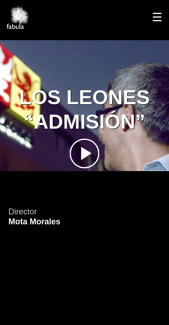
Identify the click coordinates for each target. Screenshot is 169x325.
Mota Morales (34, 221)
